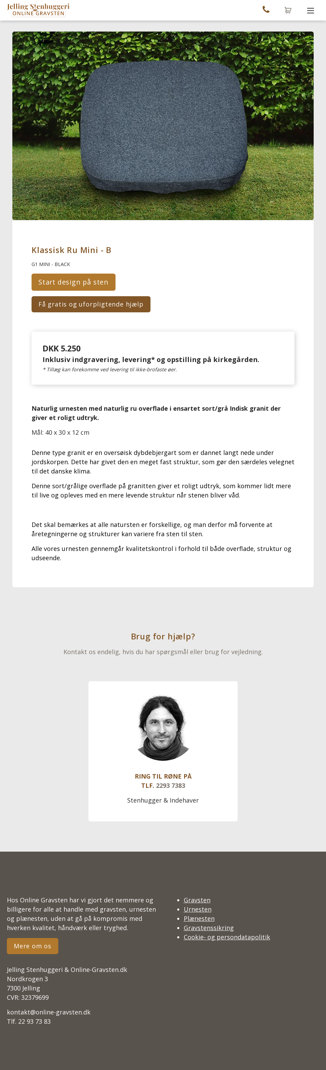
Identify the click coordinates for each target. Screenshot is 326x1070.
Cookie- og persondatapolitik (227, 937)
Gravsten (197, 900)
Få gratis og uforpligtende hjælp (91, 304)
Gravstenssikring (209, 928)
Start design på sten (73, 282)
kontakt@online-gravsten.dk (48, 1012)
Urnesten (198, 909)
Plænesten (199, 918)
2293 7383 (170, 785)
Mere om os (32, 946)
